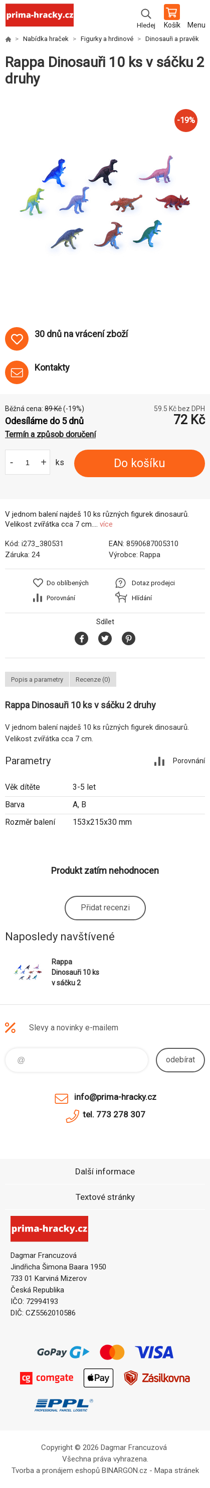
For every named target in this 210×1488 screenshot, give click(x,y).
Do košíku (139, 463)
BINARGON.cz (124, 1470)
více (106, 524)
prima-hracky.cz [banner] (39, 17)
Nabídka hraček (46, 39)
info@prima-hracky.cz (115, 1097)
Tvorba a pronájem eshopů (56, 1470)
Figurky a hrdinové (107, 39)
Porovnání (61, 598)
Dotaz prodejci (153, 583)
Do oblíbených (68, 583)
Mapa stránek (176, 1470)
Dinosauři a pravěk (172, 39)
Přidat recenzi (105, 907)
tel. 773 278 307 (114, 1114)
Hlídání (142, 598)
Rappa (150, 554)
